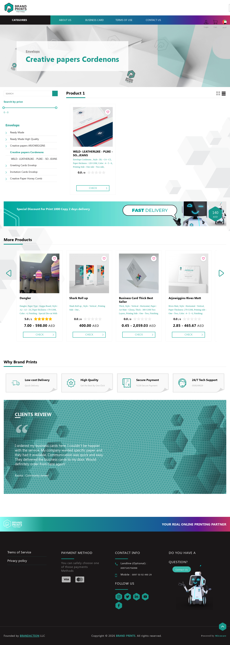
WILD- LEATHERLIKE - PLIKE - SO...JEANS (34, 158)
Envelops (33, 51)
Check (93, 188)
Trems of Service (19, 552)
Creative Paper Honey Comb (26, 178)
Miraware (220, 636)
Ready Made (17, 132)
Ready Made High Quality (24, 139)
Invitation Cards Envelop (24, 172)
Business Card (94, 20)
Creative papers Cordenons (27, 152)
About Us (65, 20)
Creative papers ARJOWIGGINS (27, 145)
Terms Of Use (123, 20)
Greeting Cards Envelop (23, 165)
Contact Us (153, 20)
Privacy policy (17, 560)
